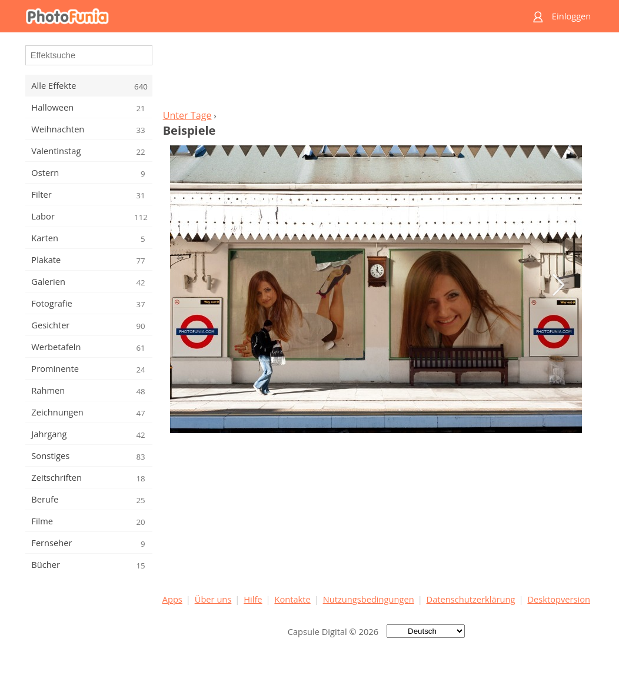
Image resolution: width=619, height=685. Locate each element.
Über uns (213, 599)
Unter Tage (187, 115)
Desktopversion (558, 599)
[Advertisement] (376, 74)
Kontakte (292, 599)
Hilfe (253, 599)
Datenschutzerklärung (471, 599)
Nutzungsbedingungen (368, 599)
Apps (172, 599)
